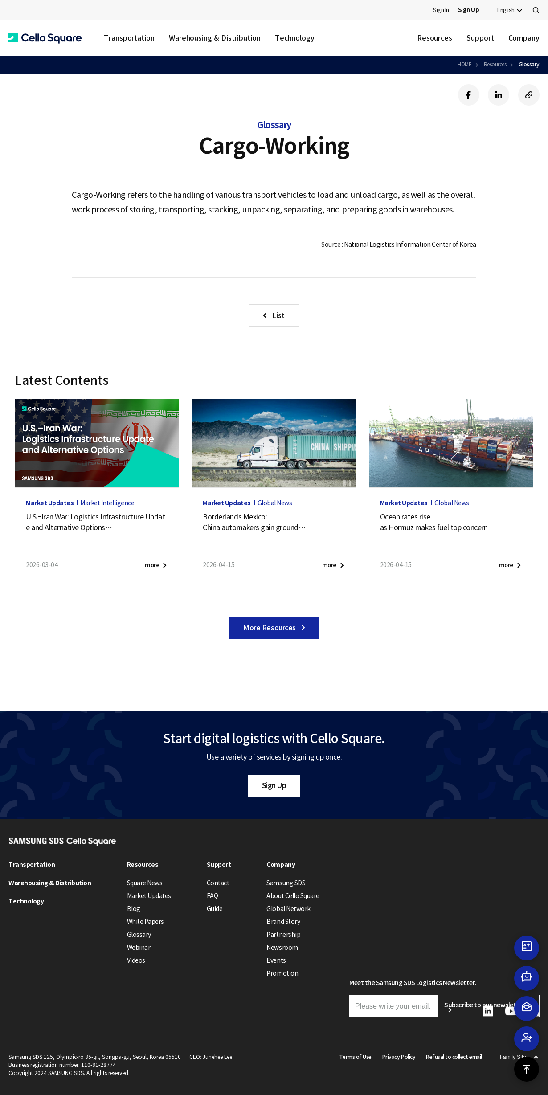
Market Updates (149, 896)
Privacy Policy (398, 1057)
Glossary (529, 64)
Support (480, 37)
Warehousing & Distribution (215, 37)
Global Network (288, 909)
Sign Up (274, 785)
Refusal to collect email (454, 1057)
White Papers (145, 922)
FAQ (212, 896)
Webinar (139, 948)
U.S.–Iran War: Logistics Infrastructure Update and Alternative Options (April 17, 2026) (95, 522)
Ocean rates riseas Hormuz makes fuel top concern (434, 522)
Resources (434, 37)
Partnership (283, 935)
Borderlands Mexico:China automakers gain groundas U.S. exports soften (254, 522)
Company (524, 37)
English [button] (506, 10)
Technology (295, 37)
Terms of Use (355, 1057)
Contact (218, 883)
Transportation (129, 37)
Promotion (282, 973)
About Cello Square (292, 896)
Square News (145, 883)
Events (276, 960)
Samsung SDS (285, 883)
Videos (136, 960)
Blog (133, 909)
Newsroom (282, 948)
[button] (45, 38)
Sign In (441, 10)
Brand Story (283, 922)
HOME (464, 64)
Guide (215, 909)
